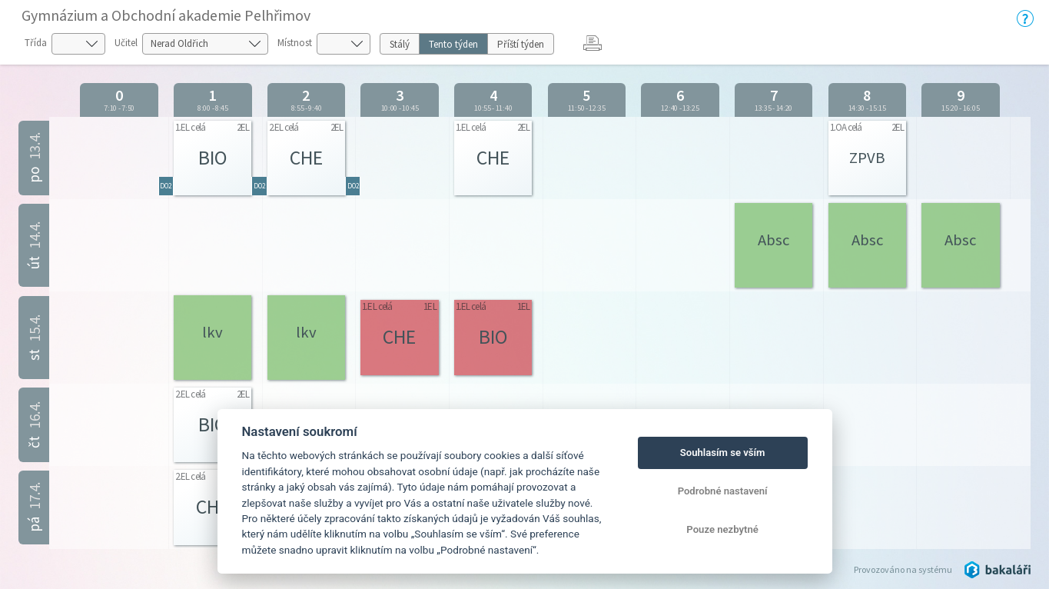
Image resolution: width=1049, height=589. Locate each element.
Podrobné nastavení (723, 491)
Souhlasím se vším (722, 452)
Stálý (400, 44)
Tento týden (453, 44)
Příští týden (520, 44)
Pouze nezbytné (722, 529)
